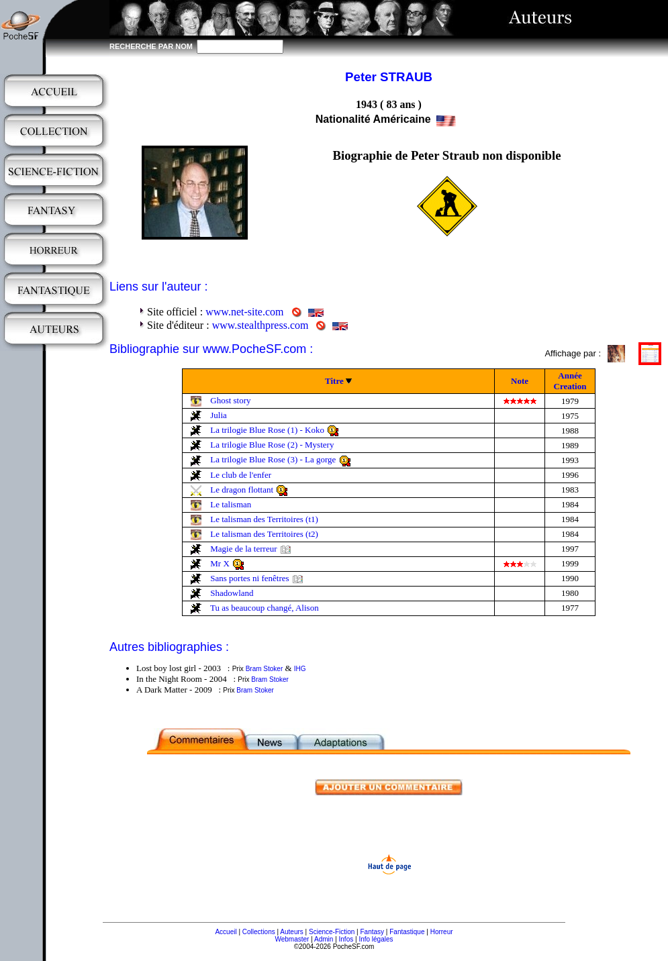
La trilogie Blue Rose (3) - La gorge (273, 459)
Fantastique (406, 931)
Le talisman (230, 504)
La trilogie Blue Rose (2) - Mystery (272, 445)
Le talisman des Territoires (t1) (264, 519)
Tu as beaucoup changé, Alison (264, 608)
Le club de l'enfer (240, 475)
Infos (346, 939)
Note (519, 381)
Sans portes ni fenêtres (249, 578)
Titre (334, 381)
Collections (258, 931)
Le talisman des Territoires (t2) (264, 534)
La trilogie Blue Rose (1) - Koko (267, 430)
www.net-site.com (244, 311)
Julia (218, 415)
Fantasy (373, 931)
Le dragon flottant (241, 490)
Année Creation (570, 380)
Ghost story (230, 400)
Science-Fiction (331, 931)
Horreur (441, 931)
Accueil (225, 931)
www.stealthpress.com (260, 325)
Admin (323, 939)
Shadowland (231, 593)
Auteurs (291, 931)
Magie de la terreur (243, 549)
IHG (300, 668)
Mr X (220, 563)
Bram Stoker (264, 668)
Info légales (376, 939)
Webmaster (292, 939)
